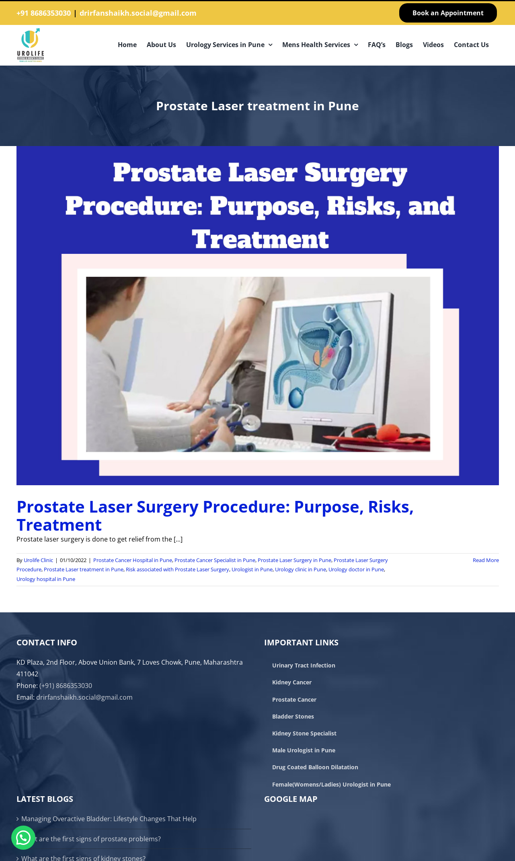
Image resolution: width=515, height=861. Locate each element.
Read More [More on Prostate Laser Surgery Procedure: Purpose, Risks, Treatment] (486, 560)
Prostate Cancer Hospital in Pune (132, 560)
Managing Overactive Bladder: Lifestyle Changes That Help (109, 818)
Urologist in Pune (252, 569)
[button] (23, 838)
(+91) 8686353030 (65, 685)
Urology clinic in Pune (300, 569)
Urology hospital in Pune (45, 579)
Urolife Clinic (38, 560)
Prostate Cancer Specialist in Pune (214, 560)
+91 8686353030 (43, 13)
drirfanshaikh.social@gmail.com (138, 13)
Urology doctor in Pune (356, 569)
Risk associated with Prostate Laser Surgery (177, 569)
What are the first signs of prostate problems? (91, 838)
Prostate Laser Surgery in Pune (294, 560)
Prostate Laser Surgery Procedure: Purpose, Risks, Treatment (215, 515)
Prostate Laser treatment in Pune (83, 569)
